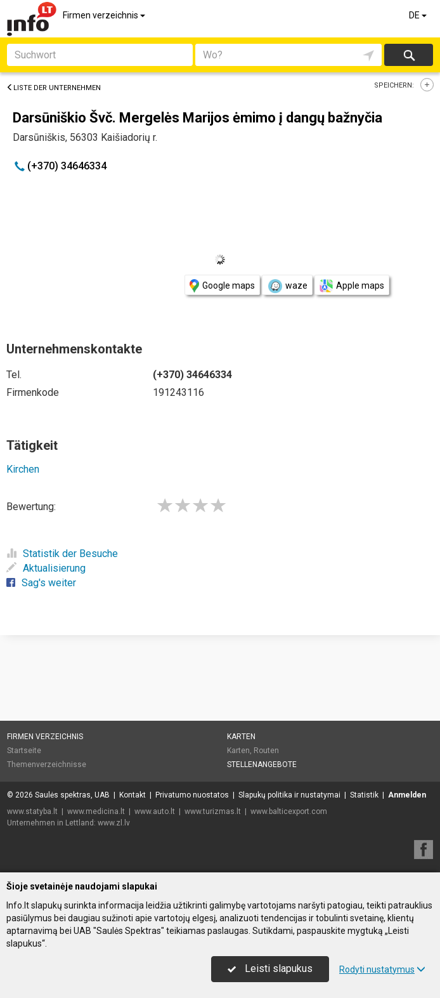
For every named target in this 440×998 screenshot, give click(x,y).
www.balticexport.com (288, 811)
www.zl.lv (114, 822)
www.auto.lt (154, 811)
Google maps (222, 285)
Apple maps (352, 285)
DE (419, 15)
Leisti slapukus (270, 968)
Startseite (24, 750)
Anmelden (407, 795)
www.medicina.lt (96, 811)
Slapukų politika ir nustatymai (289, 795)
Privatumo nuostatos (192, 795)
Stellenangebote (262, 764)
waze (287, 286)
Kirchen (22, 469)
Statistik (364, 795)
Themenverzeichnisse (46, 764)
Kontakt (132, 795)
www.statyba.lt (32, 811)
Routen (266, 750)
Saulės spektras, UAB (72, 795)
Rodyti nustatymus (382, 969)
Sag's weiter (41, 583)
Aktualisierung (46, 568)
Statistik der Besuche (62, 554)
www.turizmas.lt (212, 811)
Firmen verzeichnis (105, 15)
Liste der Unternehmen (53, 88)
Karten (241, 736)
